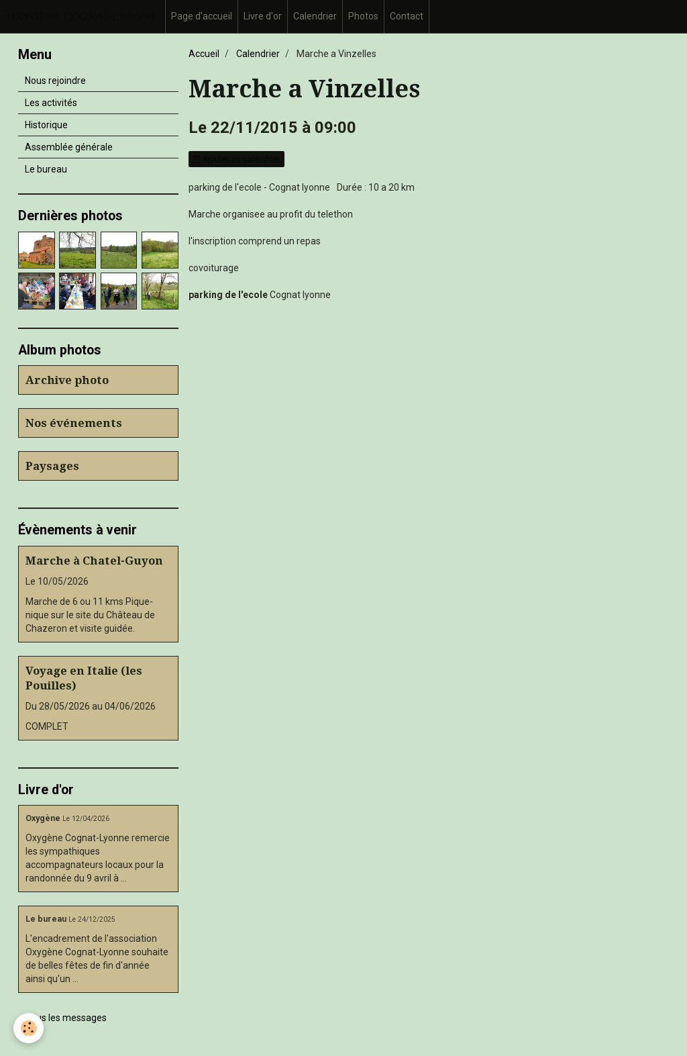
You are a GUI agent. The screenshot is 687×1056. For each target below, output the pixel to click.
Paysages (52, 466)
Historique (46, 124)
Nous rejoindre (55, 80)
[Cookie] (28, 1028)
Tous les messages (66, 1017)
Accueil (204, 53)
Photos (363, 16)
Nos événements (73, 423)
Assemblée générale (69, 147)
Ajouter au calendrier (236, 159)
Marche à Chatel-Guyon (94, 560)
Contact (406, 16)
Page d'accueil (201, 16)
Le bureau (46, 169)
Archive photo (67, 380)
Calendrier (315, 16)
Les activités (51, 102)
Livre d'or (263, 16)
